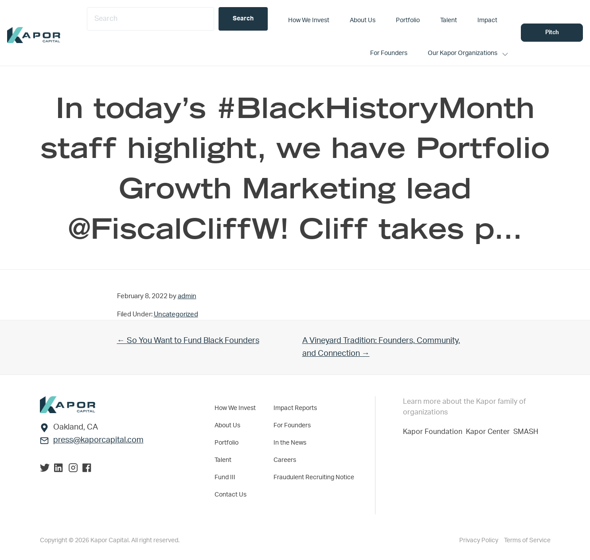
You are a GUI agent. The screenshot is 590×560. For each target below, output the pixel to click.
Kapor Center (489, 431)
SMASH (525, 431)
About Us (227, 425)
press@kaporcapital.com (98, 440)
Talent (223, 460)
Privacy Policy (479, 540)
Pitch (552, 32)
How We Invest (235, 408)
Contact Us (230, 495)
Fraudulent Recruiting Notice (314, 477)
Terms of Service (527, 540)
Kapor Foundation (434, 431)
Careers (285, 460)
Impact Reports (295, 408)
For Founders (292, 425)
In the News (290, 443)
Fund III (225, 477)
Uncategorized (176, 314)
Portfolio (226, 443)
